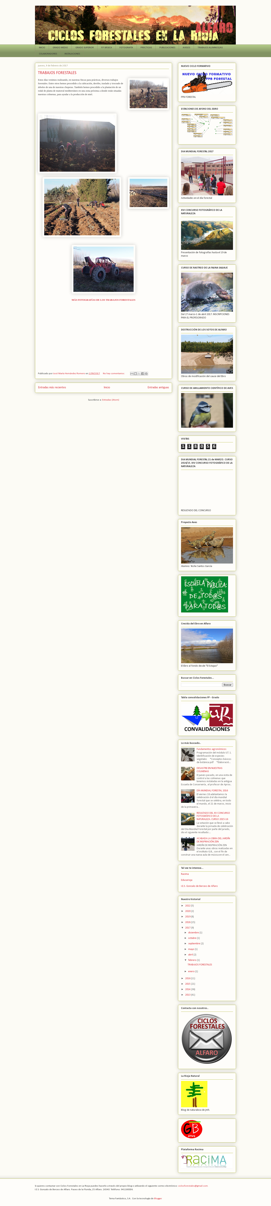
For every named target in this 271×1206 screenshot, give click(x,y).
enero (191, 971)
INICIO (42, 47)
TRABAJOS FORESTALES (57, 73)
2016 (188, 978)
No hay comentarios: (114, 373)
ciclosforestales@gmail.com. (193, 1186)
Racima (185, 874)
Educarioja (186, 880)
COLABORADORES (48, 54)
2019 (188, 916)
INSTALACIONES (72, 54)
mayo (191, 949)
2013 (188, 994)
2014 (188, 989)
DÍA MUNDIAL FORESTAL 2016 (212, 790)
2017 (188, 927)
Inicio (107, 387)
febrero (192, 960)
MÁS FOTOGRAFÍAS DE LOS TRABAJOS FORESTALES (103, 299)
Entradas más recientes (52, 387)
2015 (188, 984)
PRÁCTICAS (146, 47)
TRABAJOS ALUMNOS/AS (210, 47)
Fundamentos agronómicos (211, 749)
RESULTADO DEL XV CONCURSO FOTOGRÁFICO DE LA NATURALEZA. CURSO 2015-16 (213, 816)
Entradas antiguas (158, 387)
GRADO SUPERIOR (84, 47)
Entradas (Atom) (110, 400)
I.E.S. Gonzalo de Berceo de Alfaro (199, 886)
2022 (188, 905)
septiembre (194, 943)
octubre (192, 938)
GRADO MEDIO (60, 47)
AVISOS (186, 47)
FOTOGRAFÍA (126, 47)
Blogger (158, 1198)
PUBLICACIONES (167, 47)
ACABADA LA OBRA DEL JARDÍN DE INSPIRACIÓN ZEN (213, 840)
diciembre (193, 932)
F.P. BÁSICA (106, 47)
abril (190, 954)
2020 (188, 911)
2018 (188, 922)
